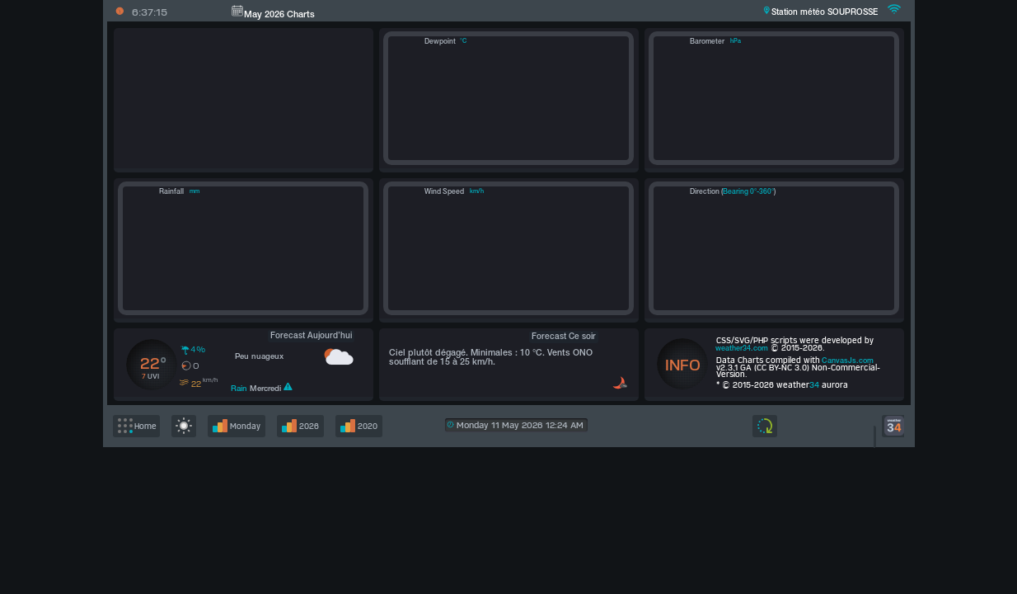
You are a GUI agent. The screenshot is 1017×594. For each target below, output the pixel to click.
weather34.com (741, 349)
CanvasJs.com (848, 361)
